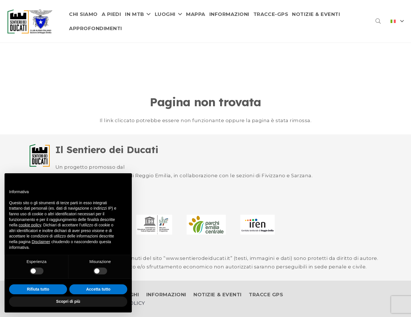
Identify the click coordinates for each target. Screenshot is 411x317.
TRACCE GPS (266, 294)
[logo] (30, 21)
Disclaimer (41, 241)
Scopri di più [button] (68, 301)
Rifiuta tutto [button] (38, 289)
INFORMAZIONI (166, 294)
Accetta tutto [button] (98, 289)
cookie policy (29, 225)
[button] (378, 21)
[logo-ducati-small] (40, 155)
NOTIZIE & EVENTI (217, 294)
